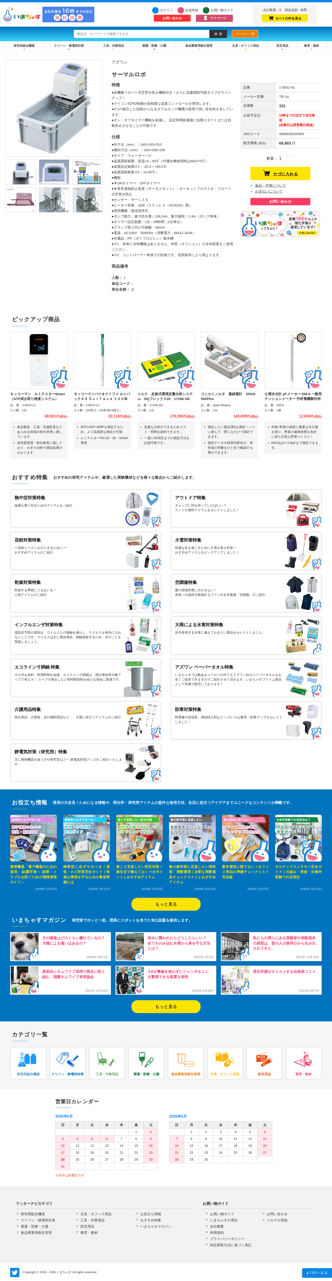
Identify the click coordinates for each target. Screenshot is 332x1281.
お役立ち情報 (150, 1214)
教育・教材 (311, 45)
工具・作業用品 (113, 45)
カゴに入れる (280, 173)
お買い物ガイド (222, 10)
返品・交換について (270, 185)
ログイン (166, 10)
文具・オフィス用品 (245, 45)
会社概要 (217, 1226)
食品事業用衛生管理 (198, 45)
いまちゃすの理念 (224, 1220)
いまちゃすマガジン (156, 1226)
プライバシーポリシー (227, 1239)
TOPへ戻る (317, 1273)
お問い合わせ (172, 18)
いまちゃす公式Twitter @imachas (14, 1272)
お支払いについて (269, 191)
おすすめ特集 (150, 1220)
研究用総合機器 (24, 45)
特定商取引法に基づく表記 (231, 1245)
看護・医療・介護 (154, 45)
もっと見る (166, 904)
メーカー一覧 (245, 34)
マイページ (218, 18)
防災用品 (282, 45)
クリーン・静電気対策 (69, 45)
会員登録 (191, 10)
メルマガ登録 (277, 1220)
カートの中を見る (284, 17)
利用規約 (217, 1233)
